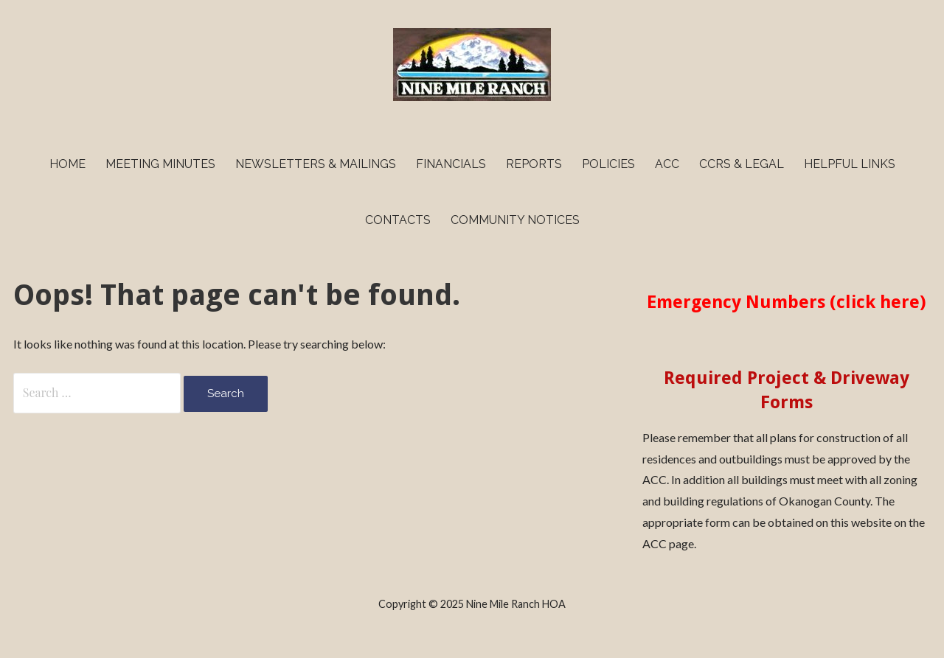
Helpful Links (849, 164)
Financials (451, 164)
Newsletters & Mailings (315, 164)
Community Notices (515, 220)
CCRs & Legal (741, 164)
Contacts (398, 220)
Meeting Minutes (160, 164)
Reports (534, 164)
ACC (667, 164)
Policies (608, 164)
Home (67, 164)
